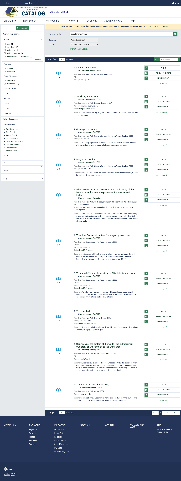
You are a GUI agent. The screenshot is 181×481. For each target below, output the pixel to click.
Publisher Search (12, 145)
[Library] (9, 3)
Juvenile (10, 68)
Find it (155, 68)
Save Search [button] (22, 28)
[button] (22, 159)
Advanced (33, 440)
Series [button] (6, 103)
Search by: (53, 40)
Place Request (157, 78)
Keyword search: (55, 34)
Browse (32, 433)
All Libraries (59, 11)
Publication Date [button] (10, 88)
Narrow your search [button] (11, 34)
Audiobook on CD (13, 53)
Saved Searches (61, 444)
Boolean (32, 444)
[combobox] (84, 40)
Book (9, 44)
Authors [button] (7, 98)
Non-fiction (11, 84)
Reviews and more (158, 73)
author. (91, 198)
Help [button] (133, 20)
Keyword (33, 429)
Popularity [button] (7, 108)
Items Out (58, 433)
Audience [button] (7, 64)
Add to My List (161, 83)
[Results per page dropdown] (62, 59)
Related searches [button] (10, 119)
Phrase (32, 437)
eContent (92, 20)
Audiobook (11, 50)
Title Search (10, 132)
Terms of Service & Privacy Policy (164, 430)
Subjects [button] (7, 93)
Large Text (28, 3)
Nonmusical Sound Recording (18, 56)
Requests (58, 437)
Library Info (10, 20)
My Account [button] (53, 20)
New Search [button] (31, 20)
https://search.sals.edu (158, 26)
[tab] (22, 33)
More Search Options (79, 49)
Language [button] (7, 113)
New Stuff (74, 20)
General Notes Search (14, 142)
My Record (59, 429)
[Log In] (173, 3)
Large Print (11, 47)
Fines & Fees (60, 440)
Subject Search (12, 138)
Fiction (9, 81)
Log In (177, 3)
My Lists (58, 448)
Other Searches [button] (9, 125)
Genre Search (11, 148)
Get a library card (113, 20)
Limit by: (52, 44)
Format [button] (6, 39)
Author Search (11, 135)
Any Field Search (12, 129)
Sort (156, 59)
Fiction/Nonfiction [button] (10, 76)
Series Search (11, 151)
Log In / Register (61, 451)
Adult (9, 71)
